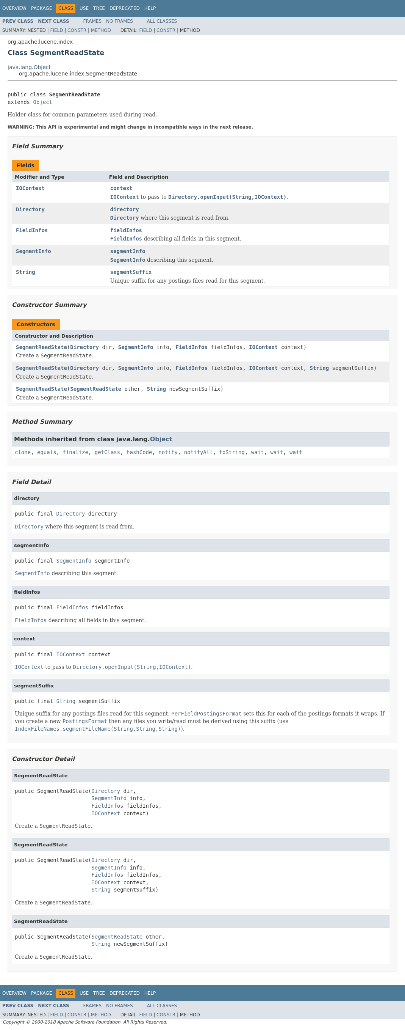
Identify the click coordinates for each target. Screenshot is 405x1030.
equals (46, 452)
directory (124, 209)
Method (101, 30)
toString (232, 452)
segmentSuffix (131, 272)
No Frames (119, 21)
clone (23, 452)
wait (257, 452)
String (25, 272)
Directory (30, 209)
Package (41, 8)
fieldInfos (126, 230)
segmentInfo (127, 251)
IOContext (30, 188)
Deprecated (124, 8)
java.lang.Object (29, 67)
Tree (99, 8)
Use (84, 8)
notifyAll (198, 452)
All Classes (162, 21)
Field (56, 30)
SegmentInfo (33, 251)
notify (168, 452)
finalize (75, 452)
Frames (92, 21)
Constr (76, 30)
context (121, 188)
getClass (107, 452)
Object (42, 102)
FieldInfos (32, 230)
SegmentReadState (41, 347)
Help (150, 8)
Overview (14, 8)
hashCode (139, 452)
